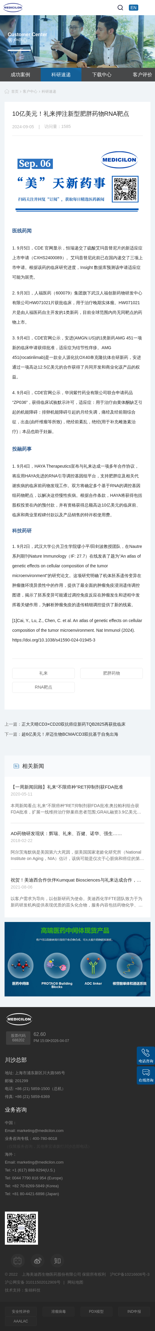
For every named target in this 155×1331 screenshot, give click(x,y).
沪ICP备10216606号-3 (130, 1274)
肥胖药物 (111, 673)
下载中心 (102, 74)
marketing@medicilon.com (40, 1130)
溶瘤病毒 (58, 1311)
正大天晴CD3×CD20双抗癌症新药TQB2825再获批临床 (74, 724)
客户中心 (30, 91)
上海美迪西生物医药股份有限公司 (51, 1274)
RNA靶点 (44, 687)
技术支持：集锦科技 (22, 1290)
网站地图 (75, 1282)
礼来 (43, 673)
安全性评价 (21, 1311)
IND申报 (134, 1311)
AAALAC (21, 1321)
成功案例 (20, 74)
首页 (15, 91)
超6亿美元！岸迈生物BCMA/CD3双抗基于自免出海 (70, 734)
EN (133, 7)
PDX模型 (96, 1311)
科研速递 (61, 74)
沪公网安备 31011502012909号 (32, 1282)
